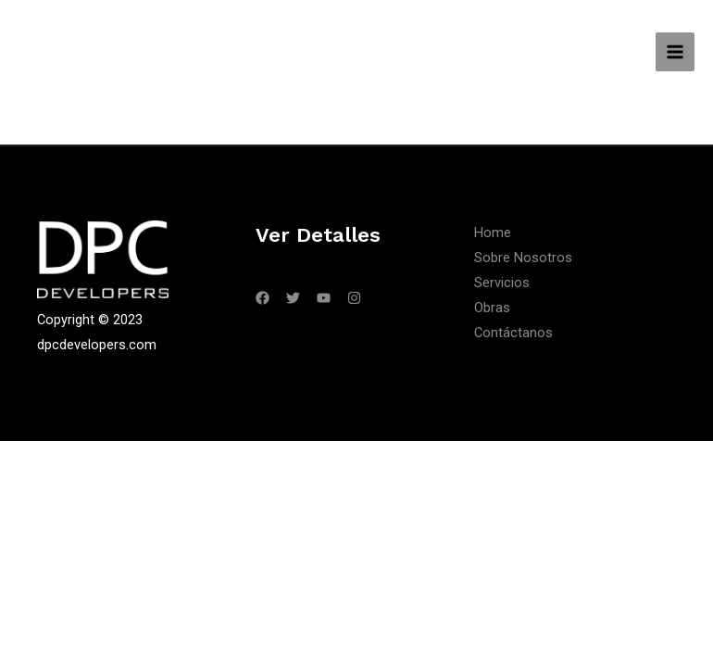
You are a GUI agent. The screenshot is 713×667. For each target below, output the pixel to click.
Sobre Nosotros (523, 257)
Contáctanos (513, 332)
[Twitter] (293, 298)
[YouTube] (324, 298)
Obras (492, 307)
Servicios (502, 282)
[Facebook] (262, 298)
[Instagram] (354, 298)
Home (492, 232)
